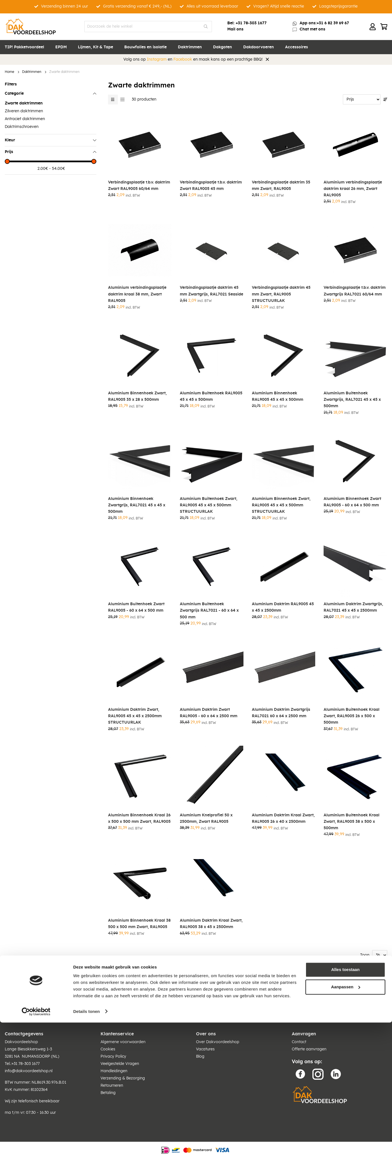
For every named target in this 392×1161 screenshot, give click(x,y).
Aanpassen (345, 1125)
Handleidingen (114, 1071)
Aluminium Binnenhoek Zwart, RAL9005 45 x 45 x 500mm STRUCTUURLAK (281, 505)
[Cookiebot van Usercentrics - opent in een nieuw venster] (36, 1150)
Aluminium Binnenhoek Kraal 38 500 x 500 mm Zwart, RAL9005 (139, 924)
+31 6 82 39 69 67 (333, 23)
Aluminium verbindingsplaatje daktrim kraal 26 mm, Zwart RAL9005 (353, 188)
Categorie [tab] (14, 94)
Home (9, 71)
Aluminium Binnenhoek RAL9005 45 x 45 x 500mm (277, 396)
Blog (200, 1057)
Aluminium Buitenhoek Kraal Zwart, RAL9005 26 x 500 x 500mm (351, 716)
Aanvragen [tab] (304, 1034)
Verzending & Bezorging (123, 1078)
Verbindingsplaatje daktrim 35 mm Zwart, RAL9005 (281, 185)
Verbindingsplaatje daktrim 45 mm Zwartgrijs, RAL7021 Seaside (211, 291)
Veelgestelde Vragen (120, 1064)
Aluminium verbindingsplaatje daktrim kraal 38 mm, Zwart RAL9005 (137, 294)
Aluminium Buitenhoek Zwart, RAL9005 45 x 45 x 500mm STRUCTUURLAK (208, 505)
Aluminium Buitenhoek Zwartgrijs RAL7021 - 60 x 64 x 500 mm (209, 610)
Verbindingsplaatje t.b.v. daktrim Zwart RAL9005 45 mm (211, 185)
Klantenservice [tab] (117, 1034)
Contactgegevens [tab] (24, 1034)
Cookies (108, 1049)
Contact (299, 1042)
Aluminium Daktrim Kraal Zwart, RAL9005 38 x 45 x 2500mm (211, 924)
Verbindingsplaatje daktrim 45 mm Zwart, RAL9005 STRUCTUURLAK (281, 294)
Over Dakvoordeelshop (217, 1042)
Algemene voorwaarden (123, 1042)
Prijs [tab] (9, 152)
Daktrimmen (31, 71)
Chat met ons (312, 29)
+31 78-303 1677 (251, 23)
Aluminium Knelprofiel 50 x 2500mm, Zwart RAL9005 (206, 818)
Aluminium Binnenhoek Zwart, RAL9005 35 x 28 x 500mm (137, 396)
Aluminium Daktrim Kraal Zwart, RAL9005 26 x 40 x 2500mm (283, 818)
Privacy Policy (113, 1057)
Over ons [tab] (206, 1034)
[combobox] (148, 26)
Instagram (157, 59)
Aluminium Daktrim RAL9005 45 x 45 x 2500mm (283, 607)
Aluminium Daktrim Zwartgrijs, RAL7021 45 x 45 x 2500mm (353, 607)
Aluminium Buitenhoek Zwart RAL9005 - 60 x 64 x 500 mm (136, 607)
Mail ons (235, 29)
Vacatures (205, 1049)
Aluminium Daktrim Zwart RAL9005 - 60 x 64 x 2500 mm (208, 713)
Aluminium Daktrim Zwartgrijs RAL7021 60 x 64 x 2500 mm (281, 713)
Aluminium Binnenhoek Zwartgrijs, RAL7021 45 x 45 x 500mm (136, 505)
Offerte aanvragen (309, 1049)
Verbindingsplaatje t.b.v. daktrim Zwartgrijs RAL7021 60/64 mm (355, 291)
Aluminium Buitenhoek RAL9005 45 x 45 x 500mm (211, 396)
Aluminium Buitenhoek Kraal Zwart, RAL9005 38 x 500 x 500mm (351, 821)
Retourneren (112, 1086)
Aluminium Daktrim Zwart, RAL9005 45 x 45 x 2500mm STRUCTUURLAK (135, 716)
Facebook (182, 59)
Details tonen (86, 1150)
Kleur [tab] (10, 140)
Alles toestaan (345, 1108)
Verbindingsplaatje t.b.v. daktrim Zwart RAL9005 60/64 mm (139, 185)
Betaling (108, 1093)
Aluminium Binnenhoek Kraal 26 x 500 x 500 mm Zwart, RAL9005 (139, 818)
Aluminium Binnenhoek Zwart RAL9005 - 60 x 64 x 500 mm (352, 502)
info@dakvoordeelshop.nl (28, 1071)
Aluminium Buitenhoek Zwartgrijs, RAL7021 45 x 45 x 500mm (352, 399)
